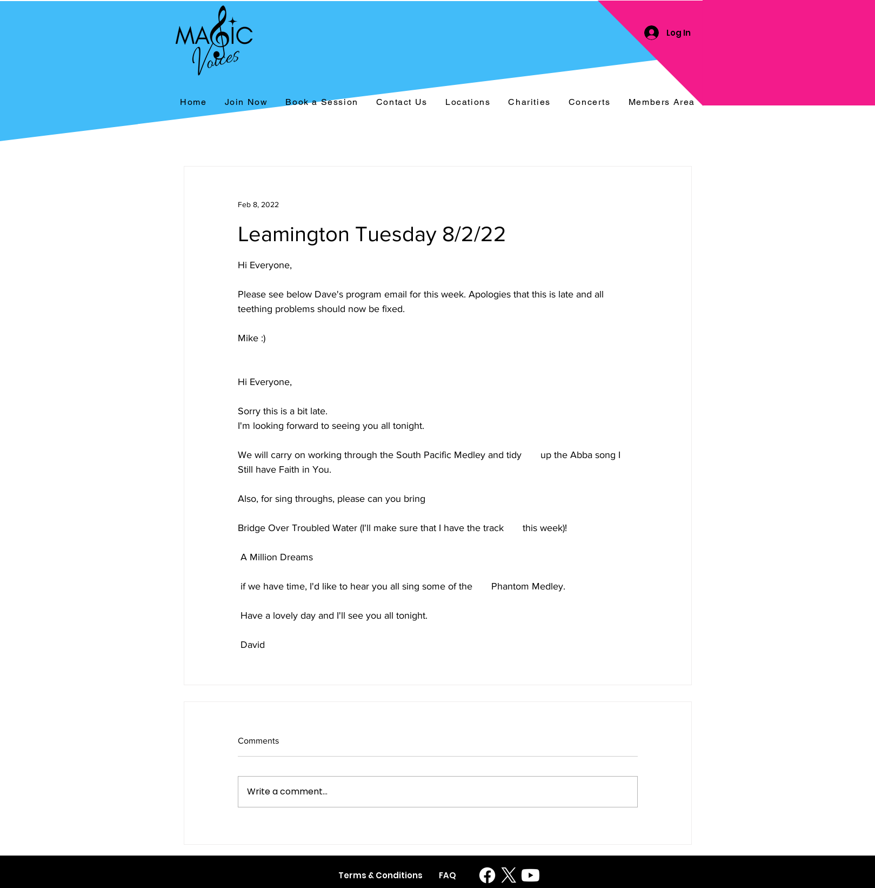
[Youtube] (530, 875)
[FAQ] (448, 875)
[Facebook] (487, 875)
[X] (508, 875)
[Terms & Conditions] (380, 875)
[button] (589, 102)
